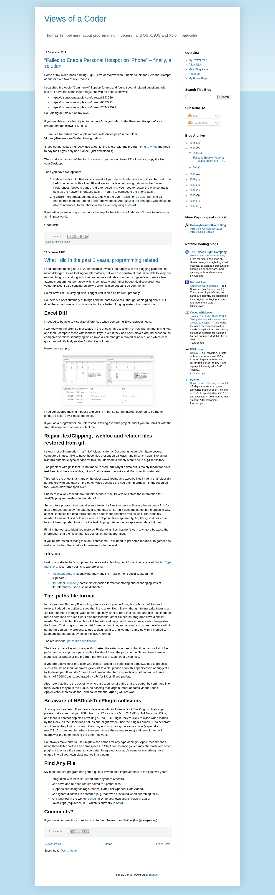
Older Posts (163, 844)
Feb (195, 167)
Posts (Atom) (69, 850)
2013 (192, 206)
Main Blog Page (198, 69)
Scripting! (94, 798)
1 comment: (55, 236)
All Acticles (195, 64)
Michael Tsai (198, 282)
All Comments (198, 122)
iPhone (66, 241)
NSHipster (196, 349)
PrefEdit (126, 196)
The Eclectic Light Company (208, 252)
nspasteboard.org (64, 573)
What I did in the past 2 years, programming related (101, 260)
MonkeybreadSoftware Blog (208, 225)
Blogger (154, 874)
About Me (194, 74)
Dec (195, 152)
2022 (192, 148)
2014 (192, 200)
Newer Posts (53, 844)
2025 (192, 142)
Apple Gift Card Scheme (204, 285)
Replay (194, 352)
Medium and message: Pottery (208, 255)
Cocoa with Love (201, 312)
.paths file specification (81, 641)
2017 (192, 185)
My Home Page (198, 78)
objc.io (194, 379)
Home (108, 844)
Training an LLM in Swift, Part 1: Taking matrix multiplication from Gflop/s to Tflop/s (208, 319)
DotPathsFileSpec (64, 583)
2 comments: (55, 831)
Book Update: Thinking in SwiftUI (209, 383)
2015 (192, 195)
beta (119, 803)
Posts (193, 115)
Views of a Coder (75, 18)
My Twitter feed (198, 60)
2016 (192, 190)
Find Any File (148, 146)
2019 (192, 174)
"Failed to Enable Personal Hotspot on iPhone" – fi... (208, 159)
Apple (58, 241)
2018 (192, 179)
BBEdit (140, 196)
